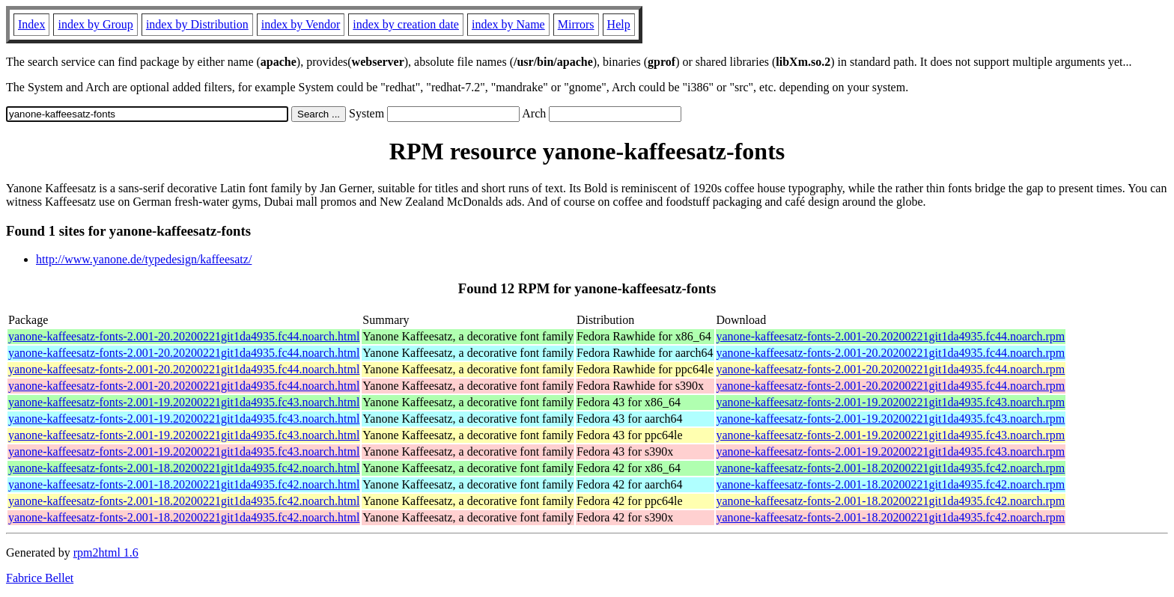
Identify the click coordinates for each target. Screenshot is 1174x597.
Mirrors (576, 24)
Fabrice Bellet (39, 578)
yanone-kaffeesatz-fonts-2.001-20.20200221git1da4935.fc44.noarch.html (183, 336)
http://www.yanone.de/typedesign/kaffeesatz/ (144, 259)
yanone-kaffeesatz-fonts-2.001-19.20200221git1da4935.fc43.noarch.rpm (891, 402)
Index (31, 24)
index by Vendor (300, 24)
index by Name (508, 24)
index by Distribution (197, 24)
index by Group (95, 24)
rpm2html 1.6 (106, 552)
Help (618, 24)
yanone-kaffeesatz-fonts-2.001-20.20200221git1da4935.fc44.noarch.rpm (891, 336)
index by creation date (406, 24)
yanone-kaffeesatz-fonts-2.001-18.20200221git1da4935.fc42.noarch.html (183, 468)
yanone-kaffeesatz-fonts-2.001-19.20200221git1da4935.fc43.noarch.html (183, 402)
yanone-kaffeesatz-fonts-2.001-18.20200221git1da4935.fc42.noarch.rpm (891, 468)
